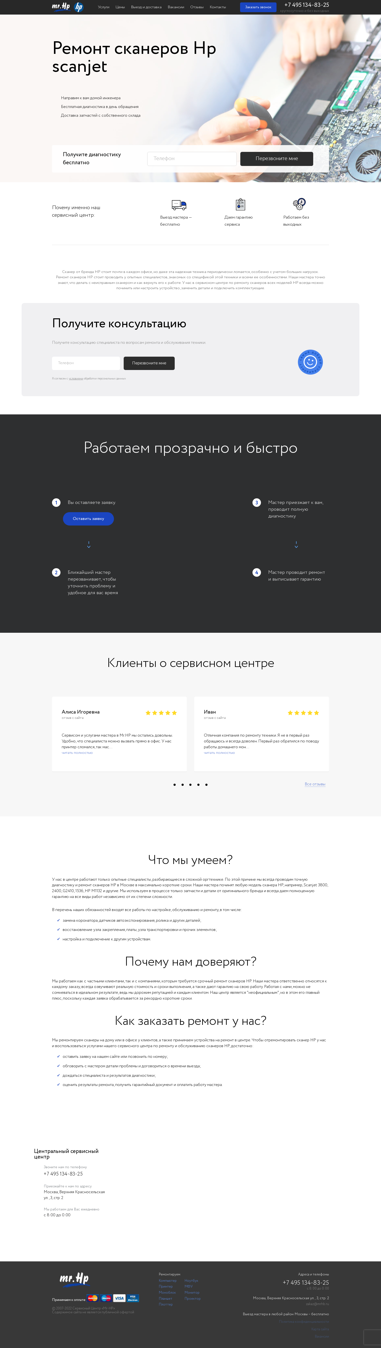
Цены (120, 7)
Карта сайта (320, 1329)
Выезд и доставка (146, 7)
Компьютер (168, 1280)
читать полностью (77, 753)
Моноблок (167, 1292)
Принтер (166, 1286)
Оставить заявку (88, 519)
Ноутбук (191, 1280)
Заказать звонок (258, 7)
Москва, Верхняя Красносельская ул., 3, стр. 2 (291, 1298)
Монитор (192, 1292)
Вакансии (176, 7)
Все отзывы (315, 784)
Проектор (193, 1298)
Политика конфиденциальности (304, 1322)
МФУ (189, 1286)
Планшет (165, 1298)
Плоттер (166, 1304)
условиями (76, 379)
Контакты (218, 7)
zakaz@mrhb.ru (317, 1304)
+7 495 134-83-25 (306, 5)
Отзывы (197, 7)
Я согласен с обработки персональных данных (89, 379)
